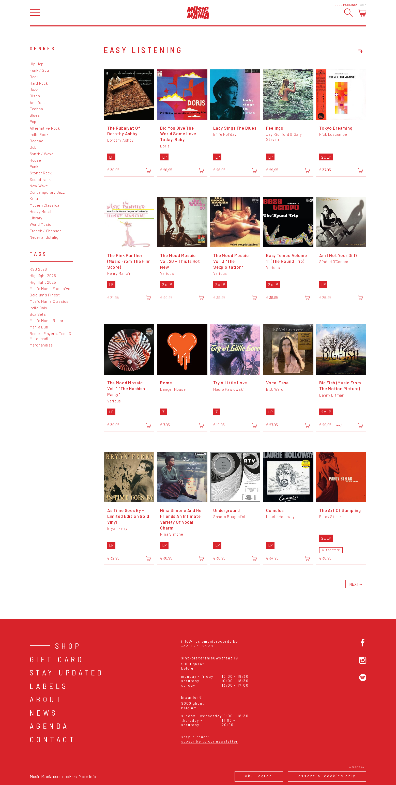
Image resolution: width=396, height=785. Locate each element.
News (44, 712)
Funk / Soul (40, 70)
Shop (68, 645)
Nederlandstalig (44, 237)
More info (87, 776)
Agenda (49, 725)
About (46, 699)
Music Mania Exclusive (50, 288)
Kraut (35, 198)
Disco (35, 96)
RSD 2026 (38, 269)
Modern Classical (45, 205)
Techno (36, 109)
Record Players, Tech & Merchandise (51, 336)
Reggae (36, 141)
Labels (49, 685)
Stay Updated (67, 672)
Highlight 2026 (43, 275)
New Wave (39, 186)
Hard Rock (39, 83)
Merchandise (41, 345)
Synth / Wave (42, 154)
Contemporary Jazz (47, 192)
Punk (34, 166)
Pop (33, 121)
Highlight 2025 (43, 282)
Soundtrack (40, 179)
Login (362, 4)
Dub (33, 147)
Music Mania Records (49, 320)
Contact (53, 739)
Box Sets (38, 314)
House (35, 160)
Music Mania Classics (49, 301)
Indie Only (38, 308)
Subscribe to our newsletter (209, 741)
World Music (40, 224)
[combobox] (335, 51)
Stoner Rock (41, 173)
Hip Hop (36, 64)
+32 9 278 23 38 (197, 646)
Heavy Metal (40, 211)
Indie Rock (39, 134)
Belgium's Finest (45, 295)
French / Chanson (46, 231)
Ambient (37, 102)
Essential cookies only (327, 776)
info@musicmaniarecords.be (209, 641)
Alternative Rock (45, 128)
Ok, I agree (258, 776)
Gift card (57, 659)
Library (36, 218)
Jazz (34, 89)
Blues (35, 115)
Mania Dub (39, 327)
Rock (34, 76)
